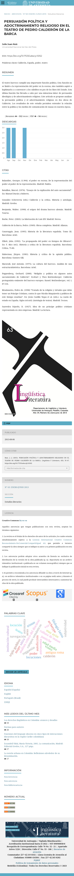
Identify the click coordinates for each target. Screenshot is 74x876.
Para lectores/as (10, 777)
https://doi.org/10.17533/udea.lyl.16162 (24, 56)
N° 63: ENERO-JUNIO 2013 (34, 14)
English (7, 694)
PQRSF (37, 860)
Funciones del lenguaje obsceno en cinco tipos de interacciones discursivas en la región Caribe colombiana (33, 735)
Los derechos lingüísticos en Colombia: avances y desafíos (30, 720)
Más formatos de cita (16, 468)
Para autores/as (10, 781)
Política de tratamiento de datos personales (37, 863)
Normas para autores (14, 727)
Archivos (16, 14)
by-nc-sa (23, 520)
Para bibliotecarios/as (13, 785)
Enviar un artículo (16, 672)
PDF (8, 423)
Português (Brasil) (12, 698)
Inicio (7, 14)
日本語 (7, 702)
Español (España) (12, 689)
